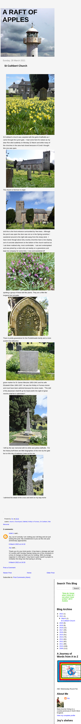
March (63, 618)
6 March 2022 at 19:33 (17, 562)
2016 (61, 632)
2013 (61, 639)
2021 (61, 616)
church (11, 521)
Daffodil (25, 521)
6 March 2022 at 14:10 (17, 544)
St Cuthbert (43, 521)
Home (29, 573)
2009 (61, 648)
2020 (61, 623)
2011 (61, 644)
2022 (61, 614)
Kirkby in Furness (33, 521)
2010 (61, 646)
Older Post (50, 573)
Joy (10, 548)
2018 (61, 628)
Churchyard (18, 521)
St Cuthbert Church (68, 621)
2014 (61, 637)
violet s (11, 533)
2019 (61, 625)
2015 (61, 635)
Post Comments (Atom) (21, 577)
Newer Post (7, 573)
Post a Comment (9, 568)
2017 (61, 630)
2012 (61, 641)
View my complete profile (66, 715)
